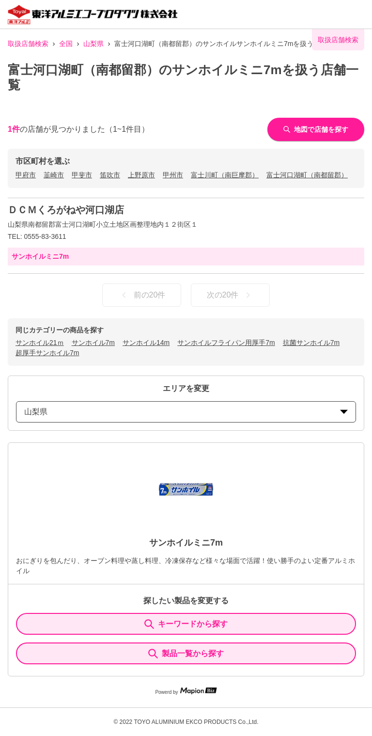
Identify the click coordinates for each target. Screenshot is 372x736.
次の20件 (230, 295)
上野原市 (141, 175)
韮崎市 (54, 175)
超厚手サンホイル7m (47, 353)
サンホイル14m (146, 342)
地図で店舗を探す (315, 129)
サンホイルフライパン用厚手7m (226, 342)
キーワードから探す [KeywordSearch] (186, 624)
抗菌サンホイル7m (311, 342)
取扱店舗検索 (28, 43)
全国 (66, 43)
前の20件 (142, 295)
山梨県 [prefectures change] (186, 411)
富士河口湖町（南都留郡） (307, 175)
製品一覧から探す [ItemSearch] (186, 653)
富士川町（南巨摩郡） (225, 175)
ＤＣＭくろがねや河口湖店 (66, 209)
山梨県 (93, 43)
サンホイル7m (93, 342)
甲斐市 (82, 175)
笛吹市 (110, 175)
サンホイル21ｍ (40, 342)
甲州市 (173, 175)
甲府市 (26, 175)
